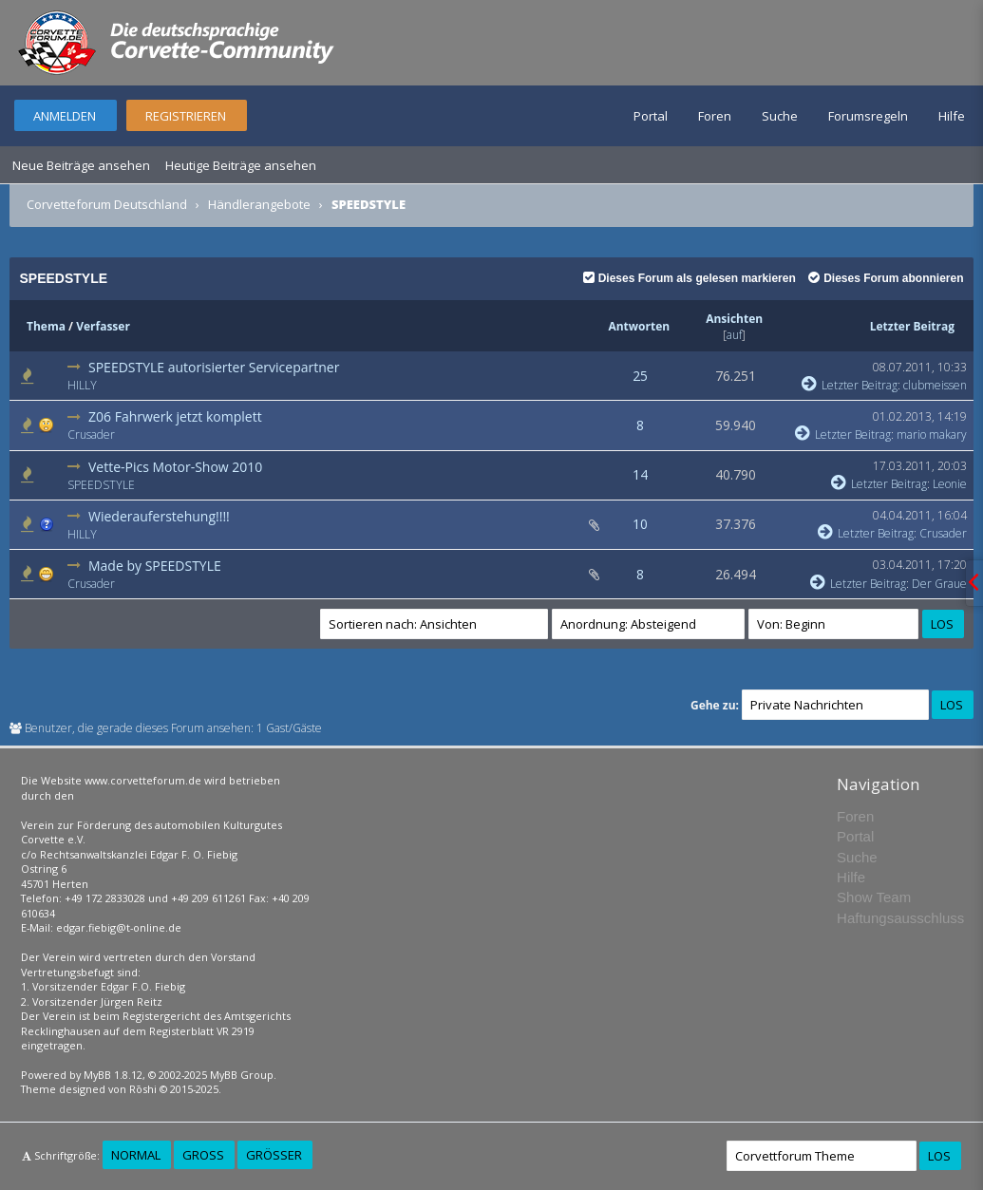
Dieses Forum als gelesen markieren (689, 278)
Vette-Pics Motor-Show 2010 (175, 467)
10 (640, 524)
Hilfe (951, 115)
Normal (136, 1154)
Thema (46, 326)
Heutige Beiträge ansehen (240, 165)
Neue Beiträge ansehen (81, 165)
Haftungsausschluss (900, 918)
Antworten (639, 326)
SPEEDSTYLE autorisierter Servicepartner (213, 367)
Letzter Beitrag (912, 326)
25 (640, 376)
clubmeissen (935, 385)
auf (734, 335)
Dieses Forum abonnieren (885, 278)
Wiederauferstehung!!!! (159, 516)
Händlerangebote (259, 204)
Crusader (91, 434)
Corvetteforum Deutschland (107, 204)
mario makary (932, 434)
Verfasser (103, 326)
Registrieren (185, 115)
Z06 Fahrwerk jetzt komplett (175, 416)
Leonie (950, 484)
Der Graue (939, 584)
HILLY (82, 385)
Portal (650, 115)
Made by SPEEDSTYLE (154, 566)
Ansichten (734, 319)
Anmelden (64, 115)
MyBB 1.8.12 (113, 1074)
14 (640, 474)
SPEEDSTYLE (101, 485)
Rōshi (143, 1089)
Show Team (874, 897)
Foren (714, 115)
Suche (780, 115)
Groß (203, 1154)
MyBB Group (242, 1074)
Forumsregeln (868, 115)
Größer (274, 1154)
